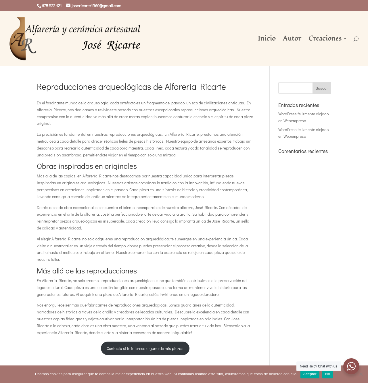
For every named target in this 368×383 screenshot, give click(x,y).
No (327, 374)
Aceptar (310, 374)
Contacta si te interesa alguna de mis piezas (145, 348)
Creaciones (325, 40)
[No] (361, 374)
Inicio (267, 40)
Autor (292, 40)
